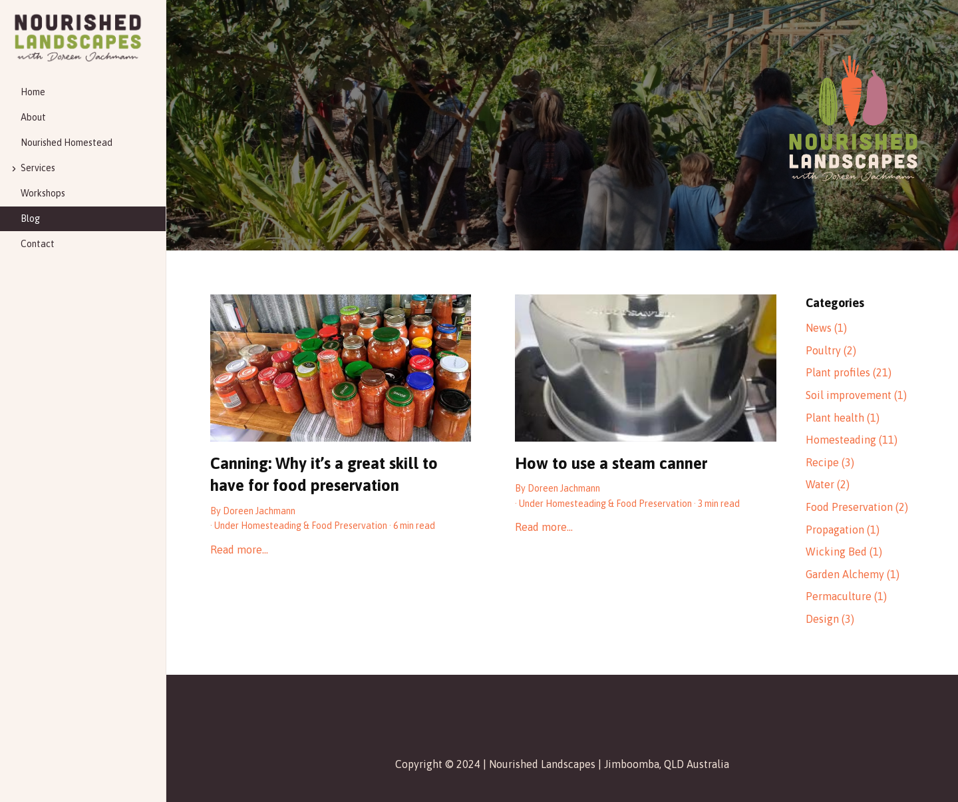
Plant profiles (848, 372)
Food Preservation (349, 525)
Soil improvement (856, 395)
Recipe (830, 462)
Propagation (842, 530)
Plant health (842, 418)
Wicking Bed (844, 552)
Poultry (831, 350)
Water (828, 484)
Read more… (239, 550)
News (826, 328)
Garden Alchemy (852, 574)
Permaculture (846, 596)
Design (830, 619)
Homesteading (271, 525)
